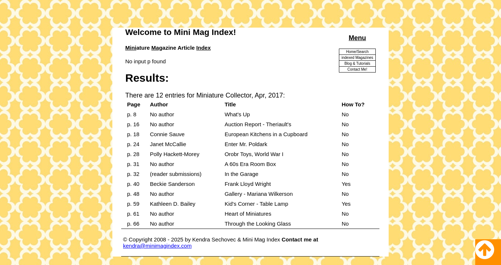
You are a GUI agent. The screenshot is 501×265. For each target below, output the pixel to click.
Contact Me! (357, 69)
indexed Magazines (357, 58)
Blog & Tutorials (357, 63)
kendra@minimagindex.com (157, 246)
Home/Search (357, 52)
